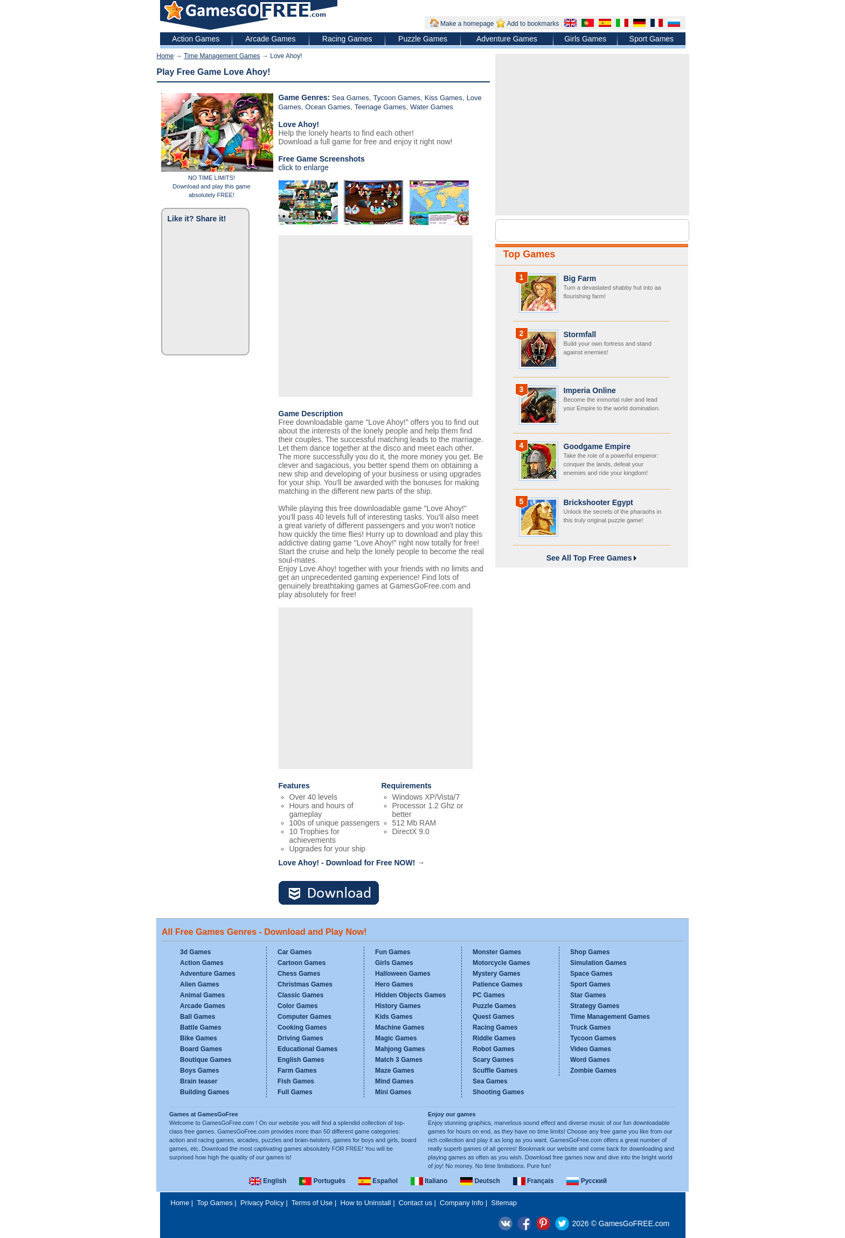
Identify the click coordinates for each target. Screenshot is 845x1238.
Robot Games (494, 1049)
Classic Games (300, 995)
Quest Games (493, 1016)
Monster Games (497, 952)
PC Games (489, 995)
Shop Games (589, 952)
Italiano (429, 1181)
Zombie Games (593, 1070)
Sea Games (350, 98)
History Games (398, 1006)
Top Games (529, 254)
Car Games (294, 952)
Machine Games (399, 1027)
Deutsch (480, 1181)
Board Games (201, 1049)
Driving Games (300, 1038)
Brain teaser (198, 1081)
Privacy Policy (262, 1203)
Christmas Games (305, 984)
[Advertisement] (375, 316)
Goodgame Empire (597, 446)
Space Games (591, 973)
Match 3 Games (398, 1060)
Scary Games (493, 1060)
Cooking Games (302, 1027)
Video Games (590, 1049)
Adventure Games (506, 38)
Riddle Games (494, 1038)
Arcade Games (270, 38)
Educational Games (307, 1049)
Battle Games (200, 1027)
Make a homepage (467, 23)
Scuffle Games (495, 1070)
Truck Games (590, 1027)
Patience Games (498, 984)
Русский (586, 1181)
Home (165, 56)
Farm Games (297, 1070)
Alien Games (199, 984)
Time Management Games (222, 56)
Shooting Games (498, 1092)
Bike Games (198, 1038)
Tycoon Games (396, 98)
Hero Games (394, 984)
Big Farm (580, 278)
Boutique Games (205, 1060)
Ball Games (197, 1016)
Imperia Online (590, 390)
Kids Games (393, 1016)
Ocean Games (327, 107)
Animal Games (202, 995)
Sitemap (504, 1203)
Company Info (461, 1203)
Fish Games (296, 1081)
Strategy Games (594, 1006)
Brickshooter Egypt (598, 502)
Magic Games (396, 1038)
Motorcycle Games (501, 963)
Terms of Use (312, 1203)
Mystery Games (497, 973)
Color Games (298, 1006)
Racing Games (347, 38)
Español (378, 1181)
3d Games (195, 952)
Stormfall (580, 334)
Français (533, 1181)
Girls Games (585, 38)
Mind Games (394, 1081)
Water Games (431, 107)
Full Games (295, 1092)
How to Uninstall (366, 1203)
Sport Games (651, 38)
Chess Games (299, 973)
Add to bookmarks (533, 23)
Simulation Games (598, 963)
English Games (301, 1060)
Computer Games (304, 1016)
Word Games (590, 1060)
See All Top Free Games (591, 558)
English (268, 1181)
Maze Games (394, 1070)
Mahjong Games (400, 1049)
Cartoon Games (301, 963)
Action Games (195, 38)
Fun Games (392, 952)
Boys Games (199, 1070)
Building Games (204, 1092)
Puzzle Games (422, 38)
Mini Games (393, 1092)
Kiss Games (443, 98)
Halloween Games (403, 973)
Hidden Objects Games (410, 995)
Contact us (415, 1203)
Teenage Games (380, 107)
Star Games (588, 995)
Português (322, 1181)
